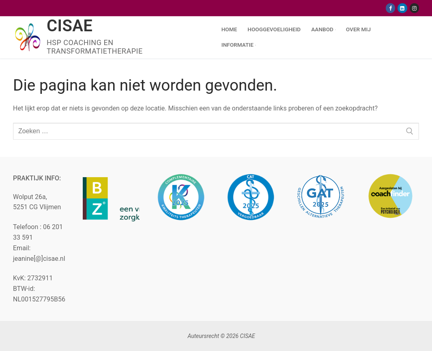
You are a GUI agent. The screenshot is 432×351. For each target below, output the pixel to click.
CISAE (69, 25)
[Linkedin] (402, 8)
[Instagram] (414, 8)
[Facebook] (390, 8)
